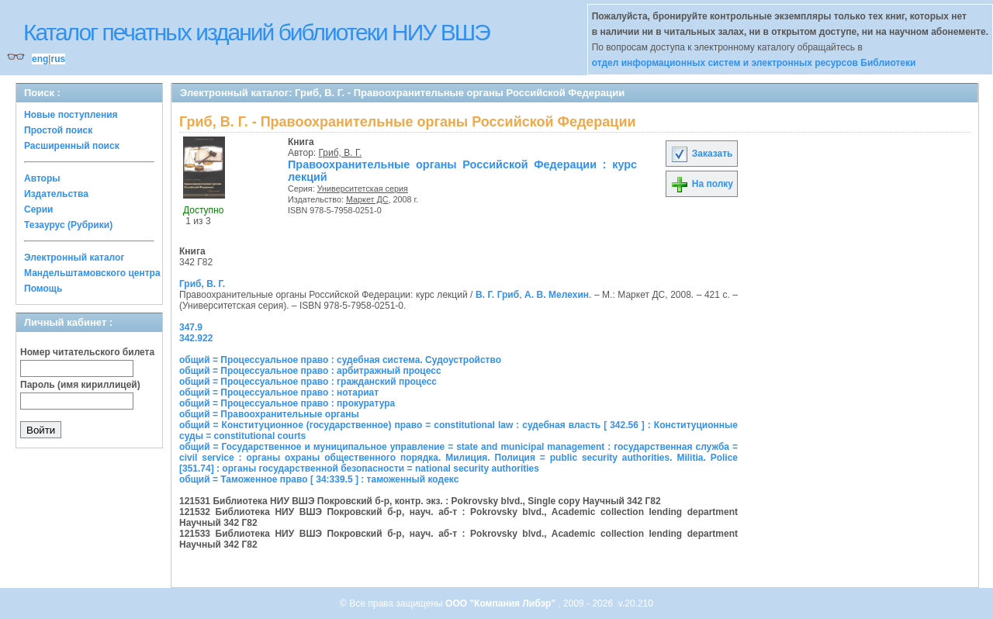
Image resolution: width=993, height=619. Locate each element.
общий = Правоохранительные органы (269, 414)
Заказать (701, 153)
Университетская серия (362, 188)
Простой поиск (58, 130)
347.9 (190, 327)
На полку (701, 183)
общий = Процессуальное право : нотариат (279, 392)
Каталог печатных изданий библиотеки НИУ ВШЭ (256, 32)
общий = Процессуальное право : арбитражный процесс (310, 370)
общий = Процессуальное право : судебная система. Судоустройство (340, 359)
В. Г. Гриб (497, 294)
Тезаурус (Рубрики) (68, 225)
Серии (38, 209)
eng (40, 59)
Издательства (56, 193)
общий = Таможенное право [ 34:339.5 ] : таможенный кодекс (318, 479)
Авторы (42, 178)
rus (57, 59)
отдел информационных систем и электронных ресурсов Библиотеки (754, 62)
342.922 (196, 338)
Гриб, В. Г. (340, 152)
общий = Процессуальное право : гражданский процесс (308, 381)
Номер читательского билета (87, 352)
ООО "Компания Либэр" (501, 603)
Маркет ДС (367, 199)
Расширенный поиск (71, 145)
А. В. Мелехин (556, 294)
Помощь (43, 288)
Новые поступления (71, 114)
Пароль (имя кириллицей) (80, 384)
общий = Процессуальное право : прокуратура (287, 403)
